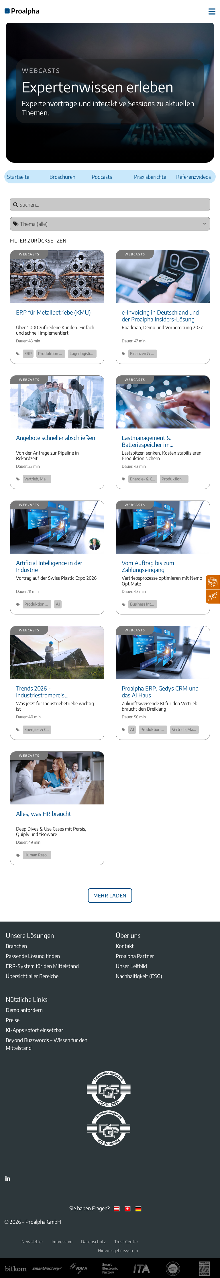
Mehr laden (110, 894)
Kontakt (125, 945)
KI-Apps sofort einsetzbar (34, 1030)
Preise (12, 1020)
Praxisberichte (150, 176)
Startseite (18, 176)
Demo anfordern (24, 1010)
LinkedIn (7, 1178)
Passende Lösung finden (33, 956)
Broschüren (62, 176)
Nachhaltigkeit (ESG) (139, 976)
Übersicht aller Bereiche (32, 976)
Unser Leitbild (131, 966)
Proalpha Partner (135, 956)
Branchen (16, 945)
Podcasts (102, 176)
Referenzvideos (193, 176)
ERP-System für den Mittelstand (42, 966)
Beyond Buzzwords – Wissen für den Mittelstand (46, 1044)
